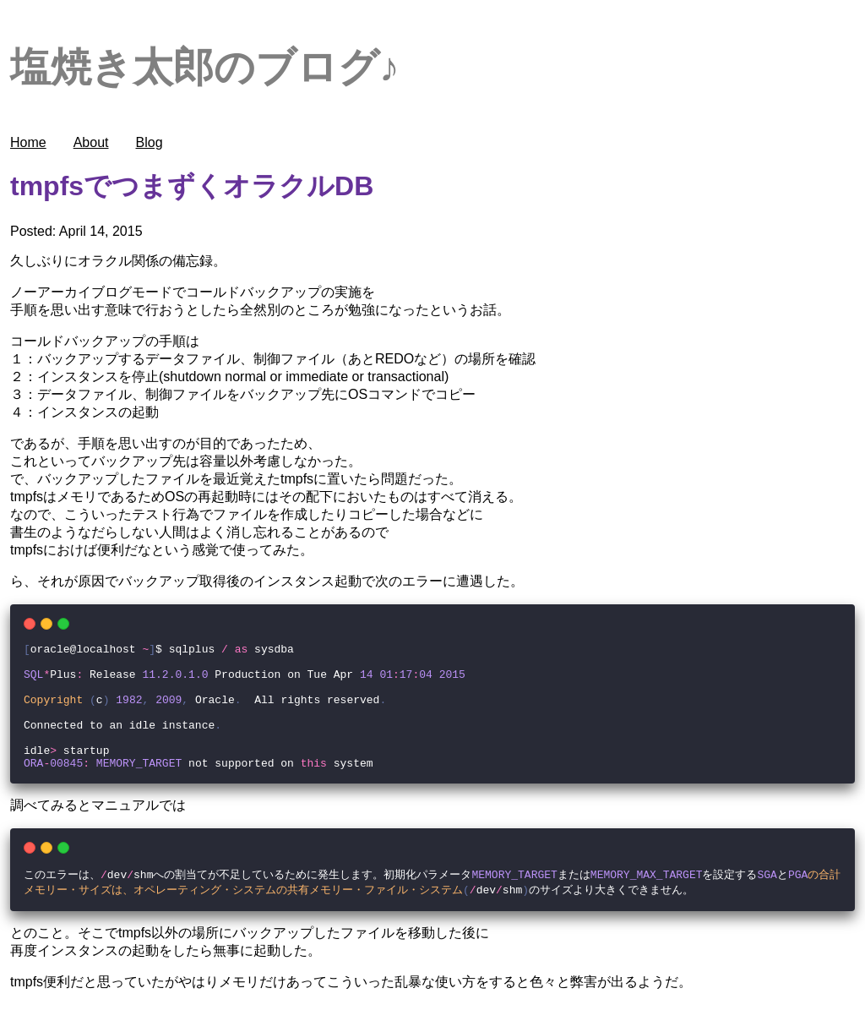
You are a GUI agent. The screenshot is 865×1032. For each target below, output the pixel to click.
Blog (149, 142)
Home (28, 142)
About (91, 142)
